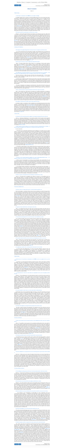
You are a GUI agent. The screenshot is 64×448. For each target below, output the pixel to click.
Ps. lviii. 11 (21, 432)
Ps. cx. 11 (21, 65)
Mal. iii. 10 (20, 344)
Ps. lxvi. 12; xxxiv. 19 (31, 105)
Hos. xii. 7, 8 (19, 25)
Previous (16, 5)
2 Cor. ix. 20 (37, 327)
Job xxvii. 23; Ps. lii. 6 (29, 144)
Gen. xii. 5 (34, 419)
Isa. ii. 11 (15, 40)
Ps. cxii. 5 (18, 195)
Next (20, 5)
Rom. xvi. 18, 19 (22, 124)
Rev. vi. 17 (29, 66)
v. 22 (31, 59)
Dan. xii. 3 (43, 418)
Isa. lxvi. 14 (48, 387)
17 (22, 338)
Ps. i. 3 (48, 386)
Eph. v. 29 (39, 235)
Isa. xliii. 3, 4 (21, 111)
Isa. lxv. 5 (26, 267)
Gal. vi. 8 (31, 245)
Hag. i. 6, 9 (31, 333)
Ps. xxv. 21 (29, 57)
